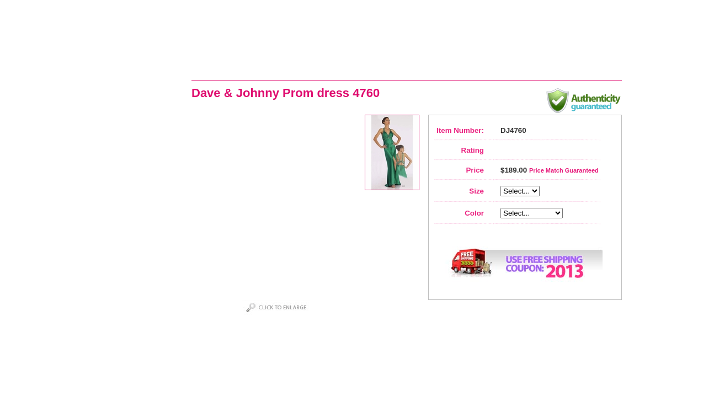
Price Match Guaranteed (564, 170)
